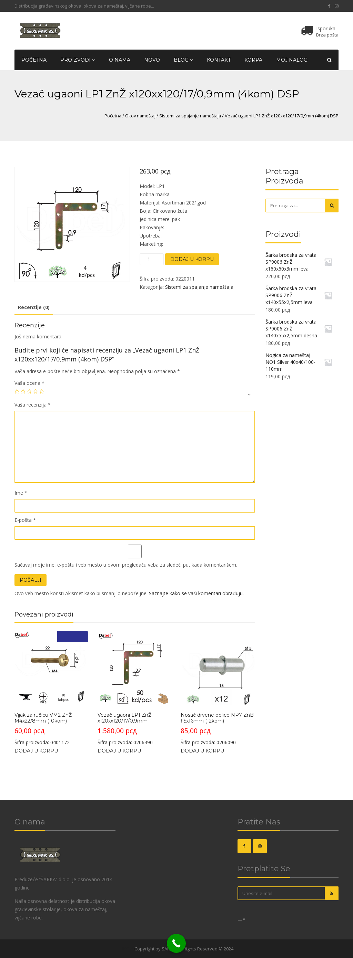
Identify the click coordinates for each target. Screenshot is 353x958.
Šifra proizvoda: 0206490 (134, 688)
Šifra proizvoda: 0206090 (217, 688)
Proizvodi (77, 60)
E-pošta (25, 520)
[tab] (33, 308)
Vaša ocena (29, 383)
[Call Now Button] (176, 943)
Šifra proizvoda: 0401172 (51, 688)
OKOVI (126, 949)
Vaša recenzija (32, 404)
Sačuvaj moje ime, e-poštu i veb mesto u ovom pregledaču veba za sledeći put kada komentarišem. (125, 564)
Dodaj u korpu (192, 259)
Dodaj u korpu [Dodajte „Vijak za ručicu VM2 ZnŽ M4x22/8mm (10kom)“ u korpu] (36, 750)
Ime (20, 492)
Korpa (253, 60)
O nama (119, 60)
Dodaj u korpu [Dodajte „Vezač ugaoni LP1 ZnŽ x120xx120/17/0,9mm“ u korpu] (119, 750)
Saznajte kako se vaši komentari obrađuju (196, 593)
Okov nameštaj (140, 116)
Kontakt (219, 60)
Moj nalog (291, 60)
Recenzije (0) (34, 307)
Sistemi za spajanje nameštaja (190, 116)
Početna (34, 60)
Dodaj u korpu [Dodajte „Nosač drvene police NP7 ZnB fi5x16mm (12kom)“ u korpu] (202, 750)
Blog (183, 60)
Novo (152, 60)
